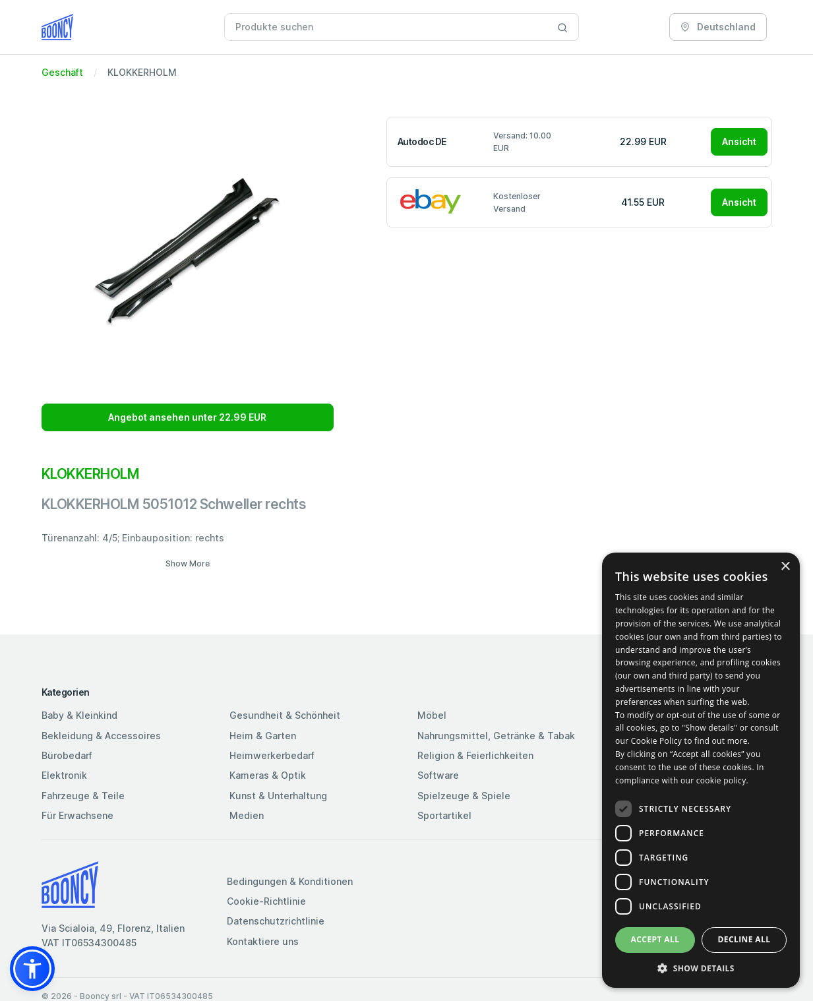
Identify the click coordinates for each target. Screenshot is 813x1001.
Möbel (431, 715)
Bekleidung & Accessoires (101, 735)
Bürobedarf (67, 755)
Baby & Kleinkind (79, 715)
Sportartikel (444, 815)
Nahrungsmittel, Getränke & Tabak (496, 735)
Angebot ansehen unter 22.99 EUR (187, 417)
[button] (32, 969)
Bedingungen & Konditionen (290, 881)
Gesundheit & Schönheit (284, 715)
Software (438, 775)
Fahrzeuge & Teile (83, 795)
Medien (246, 815)
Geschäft (62, 72)
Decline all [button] (744, 939)
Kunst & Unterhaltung (278, 795)
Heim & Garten (262, 735)
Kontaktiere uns (263, 941)
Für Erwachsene (77, 815)
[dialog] (701, 770)
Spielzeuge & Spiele (463, 795)
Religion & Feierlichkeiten (475, 755)
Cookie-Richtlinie (266, 901)
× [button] (785, 567)
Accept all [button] (655, 939)
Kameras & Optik (267, 775)
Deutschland (718, 26)
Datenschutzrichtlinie (275, 920)
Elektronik (64, 775)
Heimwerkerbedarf (272, 755)
